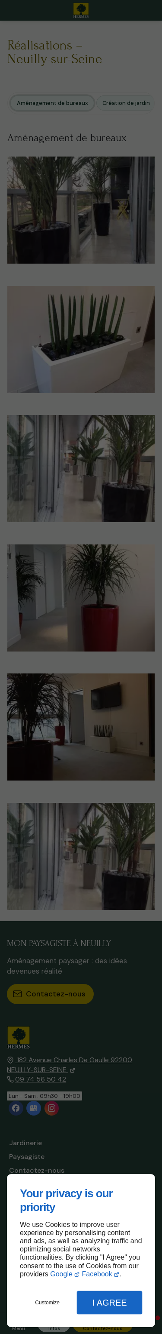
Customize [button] (47, 1303)
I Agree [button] (109, 1302)
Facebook (97, 1274)
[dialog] (81, 1250)
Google (61, 1274)
